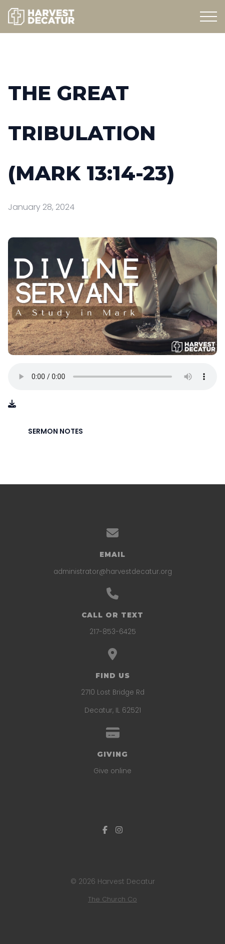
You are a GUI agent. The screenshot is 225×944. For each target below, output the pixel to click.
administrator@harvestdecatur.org (113, 571)
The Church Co (112, 899)
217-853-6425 (113, 632)
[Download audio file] (12, 404)
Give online (113, 771)
